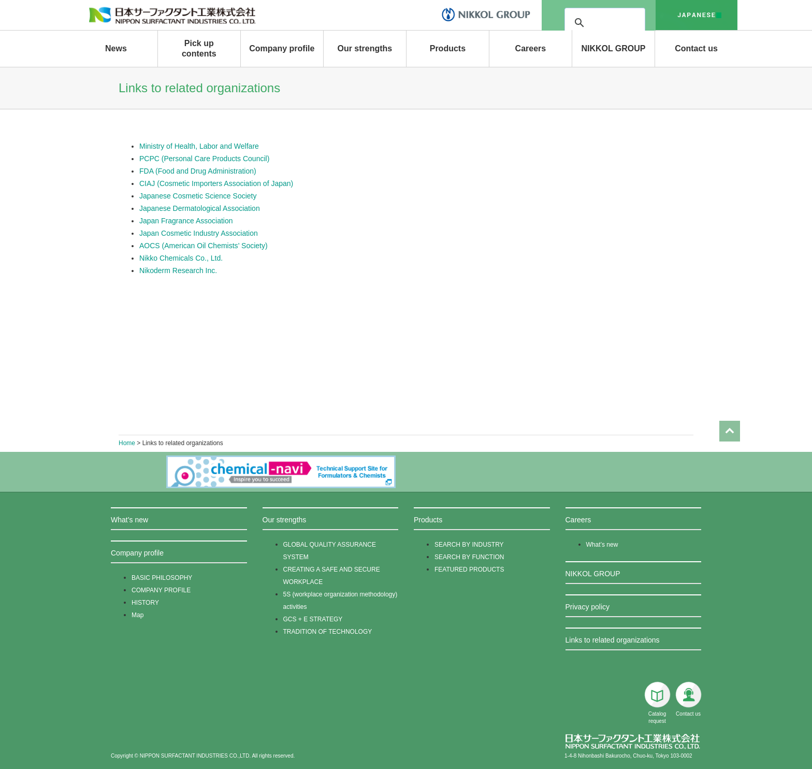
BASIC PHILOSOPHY (162, 577)
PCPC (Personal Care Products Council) (204, 158)
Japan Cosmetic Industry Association (198, 233)
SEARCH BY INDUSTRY (469, 544)
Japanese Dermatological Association (199, 208)
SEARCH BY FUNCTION (469, 557)
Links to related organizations (613, 640)
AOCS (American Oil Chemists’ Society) (203, 245)
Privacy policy (588, 607)
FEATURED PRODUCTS (469, 569)
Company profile (281, 48)
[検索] (634, 23)
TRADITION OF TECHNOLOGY (327, 631)
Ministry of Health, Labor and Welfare (199, 146)
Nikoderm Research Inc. (178, 270)
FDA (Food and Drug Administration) (197, 171)
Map (137, 615)
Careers (530, 48)
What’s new (129, 520)
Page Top (729, 422)
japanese (696, 15)
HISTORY (145, 602)
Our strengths (364, 48)
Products (448, 48)
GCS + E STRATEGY (313, 619)
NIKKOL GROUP (613, 48)
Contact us (696, 48)
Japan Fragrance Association (186, 221)
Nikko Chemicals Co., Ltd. (181, 258)
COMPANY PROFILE (161, 590)
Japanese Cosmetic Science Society (197, 196)
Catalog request (657, 702)
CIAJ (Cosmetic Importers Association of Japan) (216, 183)
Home (127, 443)
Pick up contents (199, 48)
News (116, 48)
